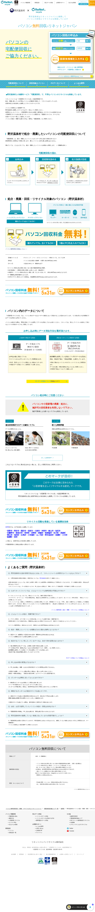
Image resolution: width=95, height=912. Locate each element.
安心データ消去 (49, 2)
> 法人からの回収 (12, 824)
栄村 (15, 537)
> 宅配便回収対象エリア (75, 818)
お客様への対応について (66, 854)
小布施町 (31, 535)
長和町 (26, 533)
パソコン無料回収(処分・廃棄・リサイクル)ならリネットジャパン (24, 808)
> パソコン (11, 830)
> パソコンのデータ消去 (41, 816)
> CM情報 (72, 822)
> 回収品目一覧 (12, 832)
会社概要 (13, 854)
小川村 (64, 535)
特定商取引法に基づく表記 (35, 854)
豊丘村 (9, 535)
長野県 (7, 527)
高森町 (63, 533)
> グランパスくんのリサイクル (78, 824)
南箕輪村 (48, 533)
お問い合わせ (83, 4)
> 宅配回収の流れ (12, 816)
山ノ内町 (39, 535)
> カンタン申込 (12, 822)
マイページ (83, 1)
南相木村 (19, 533)
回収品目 (37, 2)
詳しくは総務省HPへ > (47, 457)
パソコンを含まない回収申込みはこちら (70, 76)
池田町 (16, 535)
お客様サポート (60, 2)
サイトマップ (80, 854)
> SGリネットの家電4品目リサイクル (79, 820)
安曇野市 (10, 533)
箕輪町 (40, 533)
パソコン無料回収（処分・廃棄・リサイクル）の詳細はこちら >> (70, 610)
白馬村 (23, 535)
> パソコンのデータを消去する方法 (44, 818)
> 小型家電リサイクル (14, 820)
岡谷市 (16, 531)
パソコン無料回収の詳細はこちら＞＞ (16, 249)
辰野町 (33, 533)
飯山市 (51, 531)
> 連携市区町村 (73, 816)
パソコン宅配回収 (25, 2)
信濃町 (57, 535)
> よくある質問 (39, 826)
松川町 (56, 533)
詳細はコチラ (47, 381)
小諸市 (37, 531)
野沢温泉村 (49, 535)
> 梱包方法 (11, 818)
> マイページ (38, 832)
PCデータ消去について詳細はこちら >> (77, 658)
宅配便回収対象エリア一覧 (51, 808)
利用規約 (21, 854)
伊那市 (44, 531)
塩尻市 (57, 531)
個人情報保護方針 (51, 854)
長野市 (9, 531)
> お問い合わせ (39, 828)
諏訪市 (23, 531)
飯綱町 (9, 537)
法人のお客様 (72, 2)
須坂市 (30, 531)
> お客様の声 (38, 830)
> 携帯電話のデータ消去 (41, 820)
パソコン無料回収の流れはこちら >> (82, 789)
